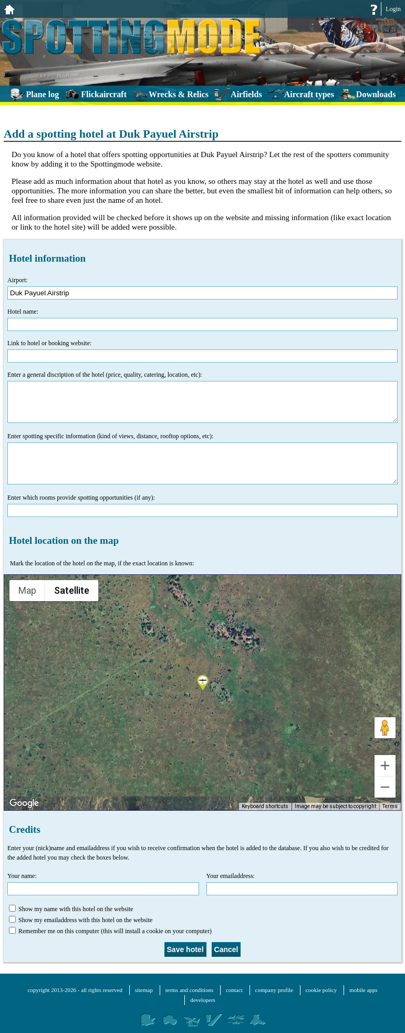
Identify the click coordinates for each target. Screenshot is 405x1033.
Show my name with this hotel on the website (71, 909)
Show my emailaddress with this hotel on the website (80, 920)
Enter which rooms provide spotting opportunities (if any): (202, 505)
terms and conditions (189, 990)
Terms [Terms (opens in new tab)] (390, 807)
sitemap (144, 990)
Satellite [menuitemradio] (71, 590)
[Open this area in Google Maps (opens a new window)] (24, 803)
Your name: (103, 883)
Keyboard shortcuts (267, 807)
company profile (274, 990)
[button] (202, 684)
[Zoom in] (385, 765)
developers (202, 1000)
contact (234, 990)
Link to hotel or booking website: (202, 351)
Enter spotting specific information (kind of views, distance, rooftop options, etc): (202, 458)
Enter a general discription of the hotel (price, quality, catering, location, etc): (202, 397)
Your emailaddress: (302, 883)
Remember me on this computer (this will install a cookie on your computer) (110, 931)
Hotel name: (202, 319)
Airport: (202, 287)
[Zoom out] (385, 787)
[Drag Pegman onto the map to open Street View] (385, 727)
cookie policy (321, 990)
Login (393, 9)
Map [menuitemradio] (27, 590)
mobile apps (363, 990)
